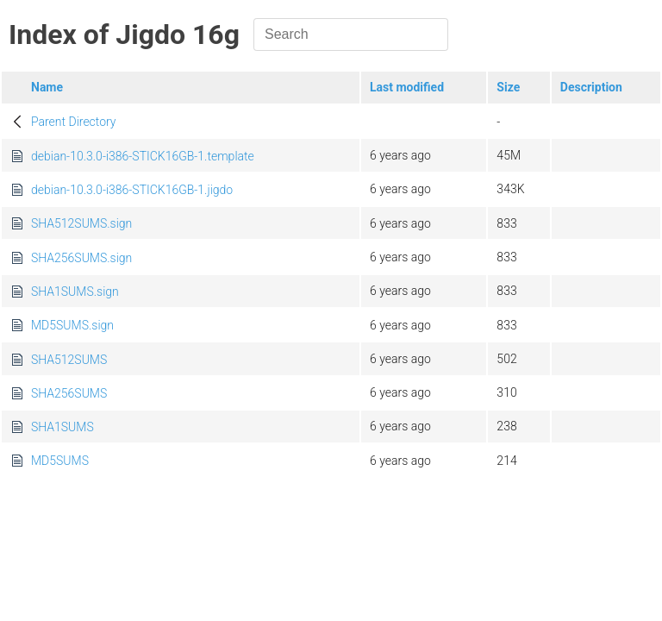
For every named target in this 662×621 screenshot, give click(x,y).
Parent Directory (73, 122)
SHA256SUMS (69, 393)
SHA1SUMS (62, 427)
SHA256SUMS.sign (81, 258)
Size (508, 87)
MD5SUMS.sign (72, 325)
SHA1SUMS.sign (75, 291)
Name (47, 87)
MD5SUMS (60, 460)
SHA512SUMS (69, 360)
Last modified (407, 87)
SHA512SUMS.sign (81, 223)
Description (591, 87)
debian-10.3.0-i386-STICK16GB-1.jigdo (132, 190)
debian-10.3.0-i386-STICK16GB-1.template (142, 156)
